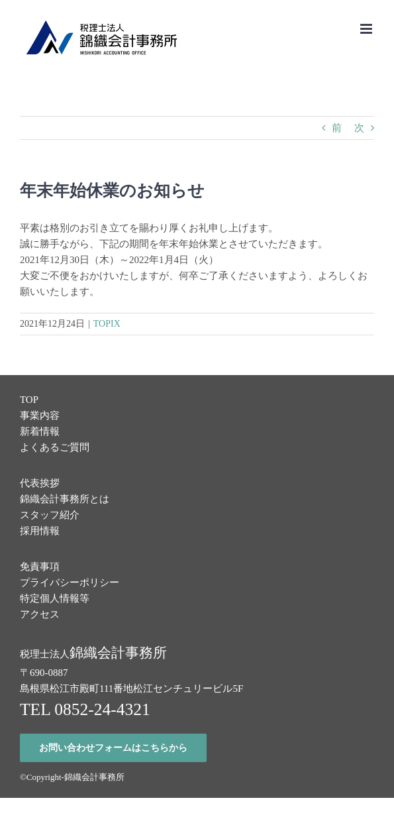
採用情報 (40, 531)
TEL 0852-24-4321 (85, 709)
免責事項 (40, 566)
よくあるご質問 (54, 447)
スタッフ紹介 (49, 515)
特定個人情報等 (54, 598)
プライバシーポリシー (69, 582)
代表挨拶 (40, 483)
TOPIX (107, 324)
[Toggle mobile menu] (367, 29)
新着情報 (40, 431)
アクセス (40, 614)
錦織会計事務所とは (64, 499)
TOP (29, 399)
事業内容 (40, 415)
